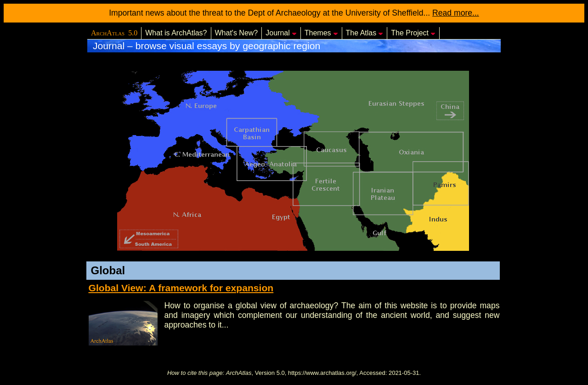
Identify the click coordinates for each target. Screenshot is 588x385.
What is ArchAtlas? (176, 33)
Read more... (455, 12)
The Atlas (365, 33)
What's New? (236, 33)
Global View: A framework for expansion (181, 288)
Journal (281, 33)
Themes (321, 33)
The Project (413, 33)
